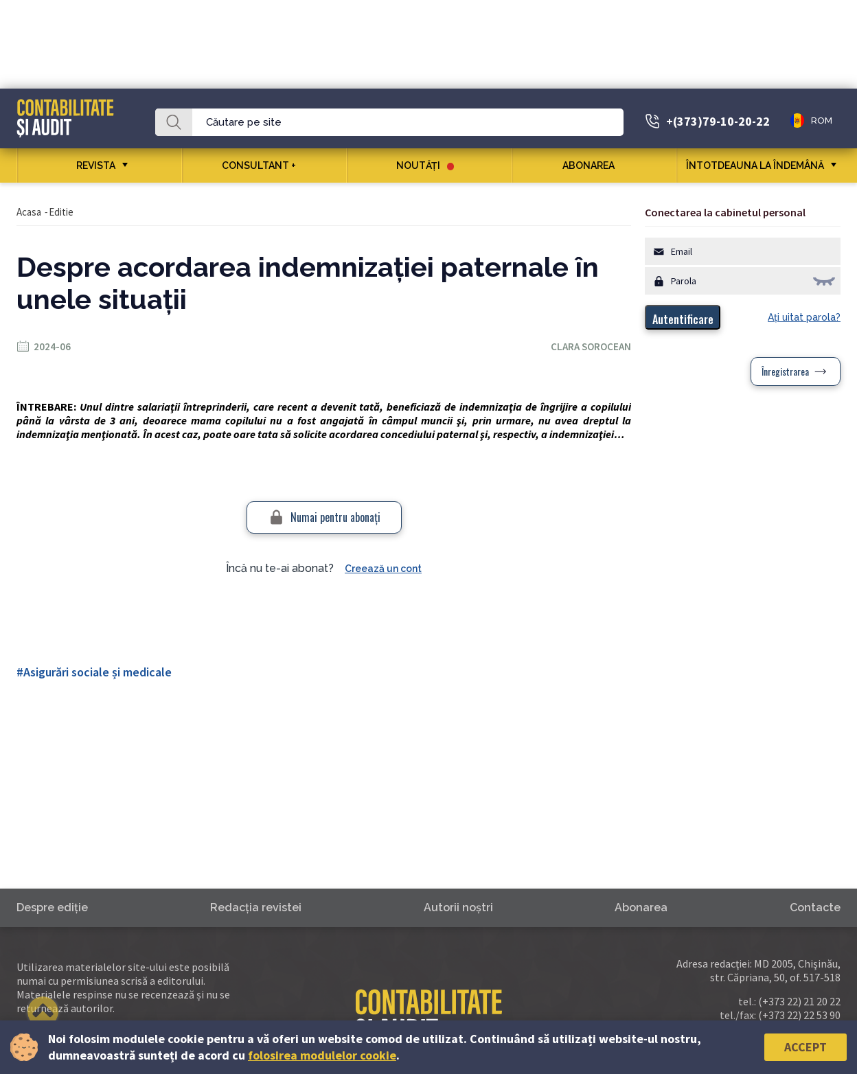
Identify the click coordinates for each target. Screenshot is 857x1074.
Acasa (28, 211)
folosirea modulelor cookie (322, 1055)
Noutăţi (425, 165)
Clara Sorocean (591, 346)
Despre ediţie (52, 907)
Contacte (815, 907)
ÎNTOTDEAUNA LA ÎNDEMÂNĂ (755, 165)
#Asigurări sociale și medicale (94, 672)
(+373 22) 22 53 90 (799, 1015)
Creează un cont (383, 568)
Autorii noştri (458, 907)
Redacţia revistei (255, 907)
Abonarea (593, 165)
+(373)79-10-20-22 (718, 121)
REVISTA (95, 165)
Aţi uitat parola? (804, 317)
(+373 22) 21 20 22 (799, 1001)
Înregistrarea (785, 371)
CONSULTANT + (264, 165)
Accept (805, 1047)
